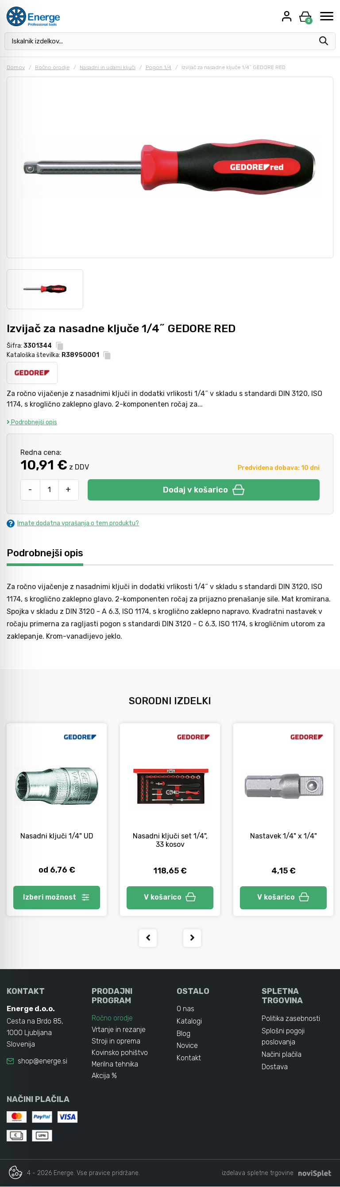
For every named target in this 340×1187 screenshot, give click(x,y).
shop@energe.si (42, 1061)
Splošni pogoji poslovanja (283, 1037)
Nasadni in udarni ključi (107, 67)
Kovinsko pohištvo (120, 1053)
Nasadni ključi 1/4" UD (56, 836)
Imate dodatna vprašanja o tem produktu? (73, 523)
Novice (187, 1046)
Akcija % (104, 1076)
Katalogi (189, 1021)
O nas (185, 1009)
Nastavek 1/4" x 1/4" (283, 836)
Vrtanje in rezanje (119, 1030)
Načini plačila (282, 1055)
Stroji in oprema (116, 1041)
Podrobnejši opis (32, 422)
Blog (183, 1034)
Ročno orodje (52, 67)
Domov (16, 67)
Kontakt (189, 1059)
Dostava (275, 1067)
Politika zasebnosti (291, 1019)
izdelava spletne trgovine (258, 1173)
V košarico (170, 897)
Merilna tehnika (115, 1064)
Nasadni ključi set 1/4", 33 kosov (170, 840)
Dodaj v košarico (203, 490)
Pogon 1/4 (158, 67)
